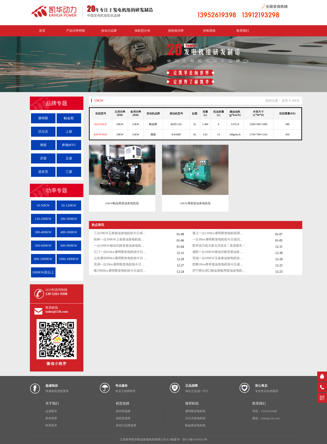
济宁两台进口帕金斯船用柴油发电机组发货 (219, 270)
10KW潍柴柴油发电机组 (195, 203)
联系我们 (243, 30)
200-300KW (68, 219)
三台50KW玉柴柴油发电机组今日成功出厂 (120, 233)
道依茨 (43, 171)
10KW (99, 100)
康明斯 (43, 118)
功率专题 (56, 190)
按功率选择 (123, 411)
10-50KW (43, 205)
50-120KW (68, 205)
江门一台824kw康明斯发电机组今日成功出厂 (120, 252)
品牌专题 (56, 103)
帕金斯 (69, 118)
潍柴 (43, 145)
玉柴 (69, 158)
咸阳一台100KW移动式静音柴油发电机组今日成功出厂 (219, 252)
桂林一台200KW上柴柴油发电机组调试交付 (120, 239)
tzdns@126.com (56, 311)
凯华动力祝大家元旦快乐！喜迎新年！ (218, 245)
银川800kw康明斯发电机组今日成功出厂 (120, 270)
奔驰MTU (69, 145)
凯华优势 (51, 418)
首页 (285, 100)
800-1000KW (43, 259)
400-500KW (68, 232)
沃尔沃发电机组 (195, 418)
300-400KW (43, 232)
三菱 (69, 171)
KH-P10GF (101, 124)
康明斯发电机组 (195, 411)
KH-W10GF (100, 134)
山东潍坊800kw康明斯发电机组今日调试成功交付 (120, 258)
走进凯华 (51, 411)
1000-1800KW (69, 259)
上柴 (69, 131)
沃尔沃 (43, 131)
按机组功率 (176, 30)
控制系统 (209, 30)
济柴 (43, 158)
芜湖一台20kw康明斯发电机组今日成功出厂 (120, 264)
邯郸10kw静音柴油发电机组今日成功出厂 (219, 264)
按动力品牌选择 (126, 425)
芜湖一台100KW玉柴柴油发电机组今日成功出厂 (219, 258)
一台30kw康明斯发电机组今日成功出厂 (219, 239)
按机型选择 (123, 418)
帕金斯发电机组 (195, 425)
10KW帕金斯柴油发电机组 (122, 203)
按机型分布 (142, 30)
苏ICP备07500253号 (195, 439)
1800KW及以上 (43, 272)
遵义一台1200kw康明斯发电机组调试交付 (219, 233)
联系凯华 (51, 425)
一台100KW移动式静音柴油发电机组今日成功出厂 (120, 245)
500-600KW (43, 245)
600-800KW (68, 245)
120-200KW (43, 219)
